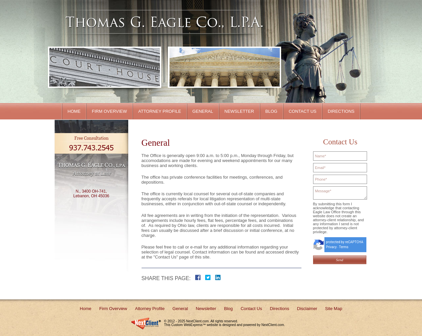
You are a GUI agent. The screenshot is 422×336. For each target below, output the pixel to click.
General (203, 111)
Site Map (333, 308)
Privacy (331, 247)
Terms (343, 247)
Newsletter (239, 111)
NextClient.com (197, 321)
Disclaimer (307, 308)
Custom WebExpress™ (188, 325)
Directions (341, 111)
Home (74, 111)
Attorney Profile (159, 111)
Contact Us (302, 111)
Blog (271, 111)
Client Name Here (160, 21)
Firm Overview (109, 111)
